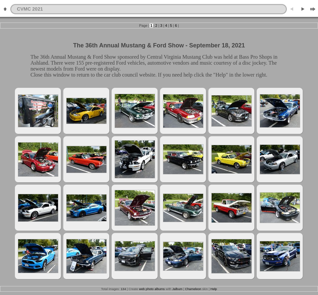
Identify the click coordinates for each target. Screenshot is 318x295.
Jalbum (177, 289)
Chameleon (193, 289)
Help (213, 289)
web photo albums (152, 289)
